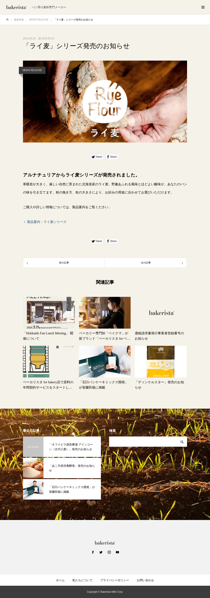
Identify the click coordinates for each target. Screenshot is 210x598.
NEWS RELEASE (32, 70)
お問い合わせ (145, 580)
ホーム (60, 580)
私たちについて (82, 580)
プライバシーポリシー (114, 580)
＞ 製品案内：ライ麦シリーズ (44, 222)
